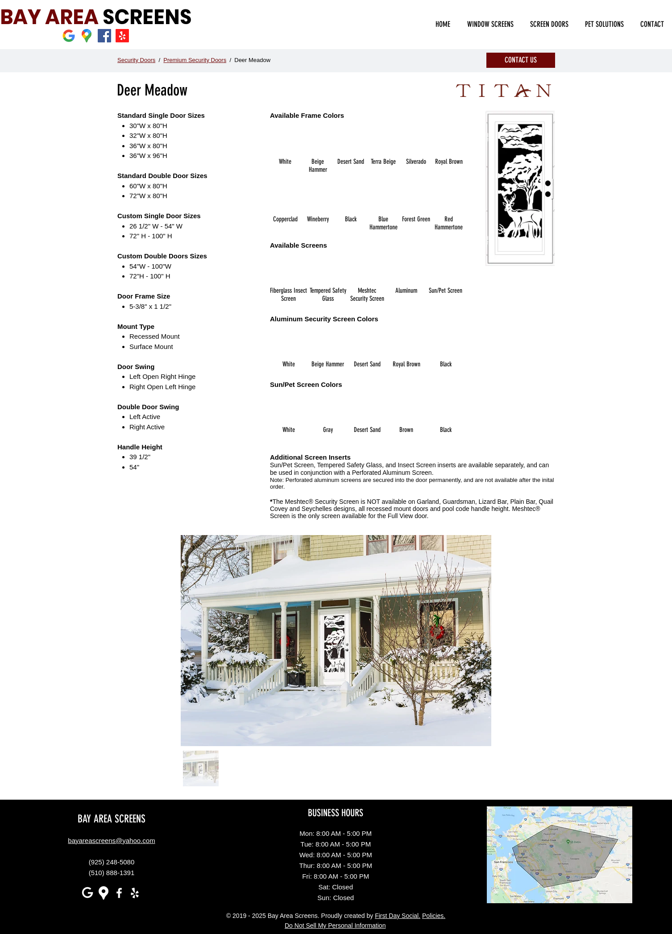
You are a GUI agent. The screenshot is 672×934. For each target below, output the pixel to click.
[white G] (88, 893)
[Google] (68, 35)
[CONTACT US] (520, 60)
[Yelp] (122, 35)
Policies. (433, 915)
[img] (285, 150)
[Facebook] (104, 35)
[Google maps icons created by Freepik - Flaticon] (86, 35)
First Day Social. (397, 915)
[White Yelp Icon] (134, 893)
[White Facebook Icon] (119, 893)
